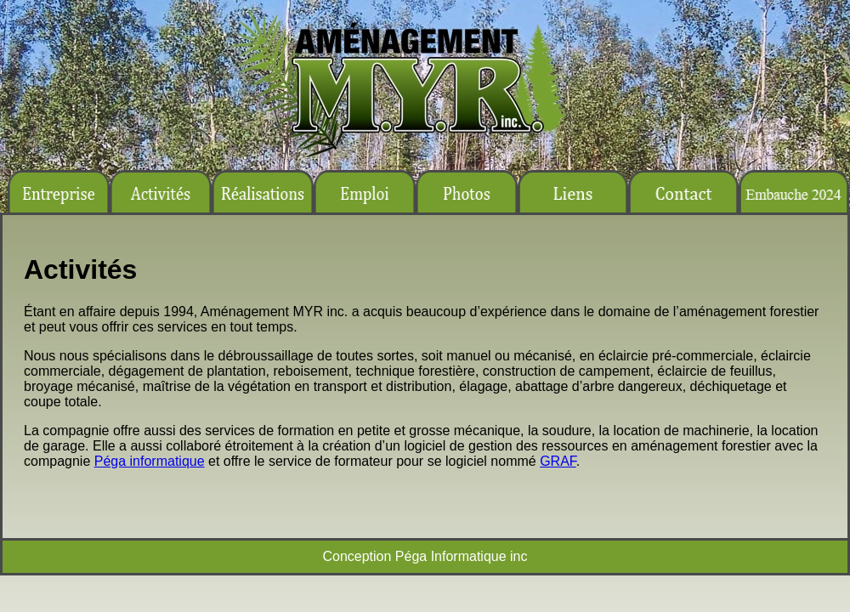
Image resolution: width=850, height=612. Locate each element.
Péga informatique (149, 461)
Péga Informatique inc (461, 556)
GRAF (558, 461)
